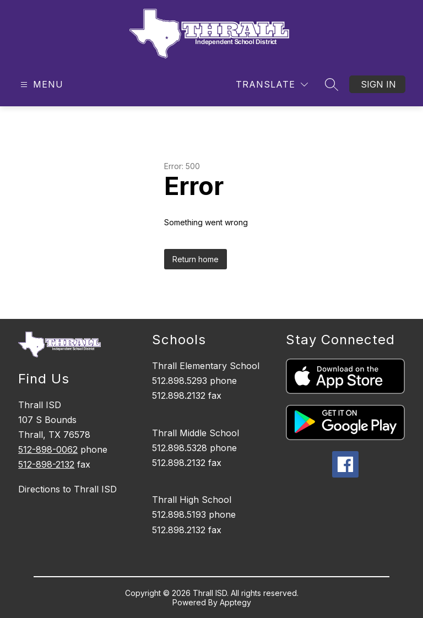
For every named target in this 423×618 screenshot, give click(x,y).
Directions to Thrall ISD (67, 489)
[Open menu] (40, 84)
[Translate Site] (272, 84)
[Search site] (331, 84)
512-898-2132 (46, 464)
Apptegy (235, 602)
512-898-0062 (48, 449)
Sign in (378, 84)
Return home (195, 259)
